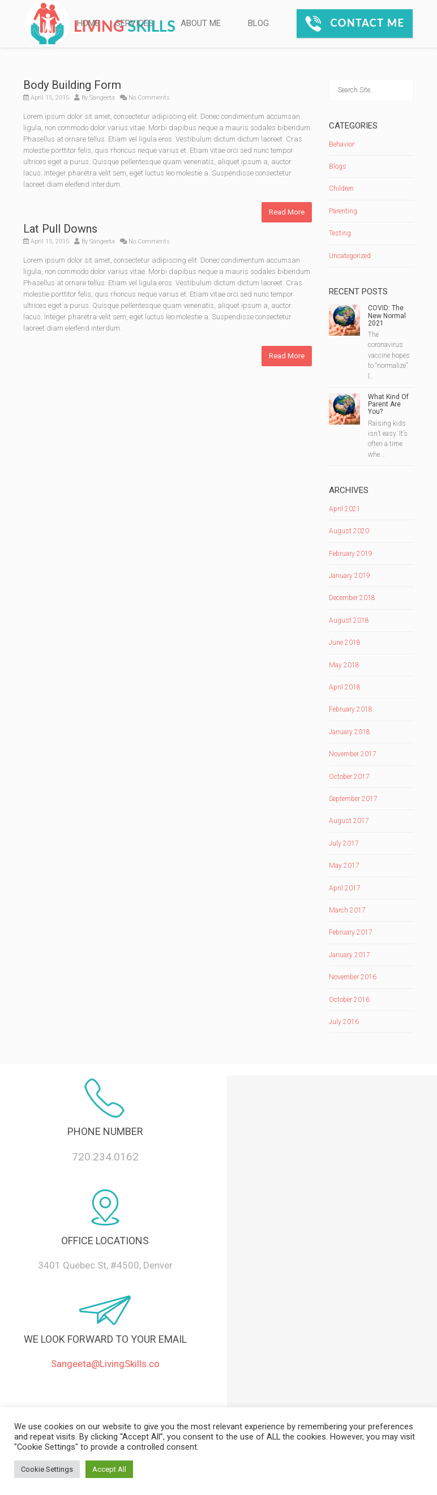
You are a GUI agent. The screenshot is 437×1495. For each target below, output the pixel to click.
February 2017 (350, 932)
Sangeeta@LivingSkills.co (105, 1363)
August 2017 (349, 821)
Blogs (337, 166)
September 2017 (353, 799)
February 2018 (350, 709)
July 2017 (344, 843)
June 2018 (345, 642)
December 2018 (352, 598)
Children (341, 188)
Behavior (341, 144)
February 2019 (350, 554)
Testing (340, 233)
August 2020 (349, 531)
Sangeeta (102, 97)
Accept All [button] (109, 1469)
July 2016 (344, 1022)
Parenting (343, 211)
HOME (88, 23)
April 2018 (345, 687)
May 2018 (344, 665)
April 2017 (345, 888)
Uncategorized (350, 256)
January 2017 (349, 955)
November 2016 (352, 977)
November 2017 (352, 754)
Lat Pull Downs (60, 228)
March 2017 (347, 910)
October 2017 (349, 777)
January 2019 (349, 576)
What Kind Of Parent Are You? (388, 404)
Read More (287, 212)
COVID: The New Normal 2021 (387, 315)
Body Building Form (72, 85)
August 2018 (349, 620)
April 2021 (345, 509)
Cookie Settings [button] (47, 1469)
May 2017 (344, 865)
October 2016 (349, 1000)
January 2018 (349, 732)
